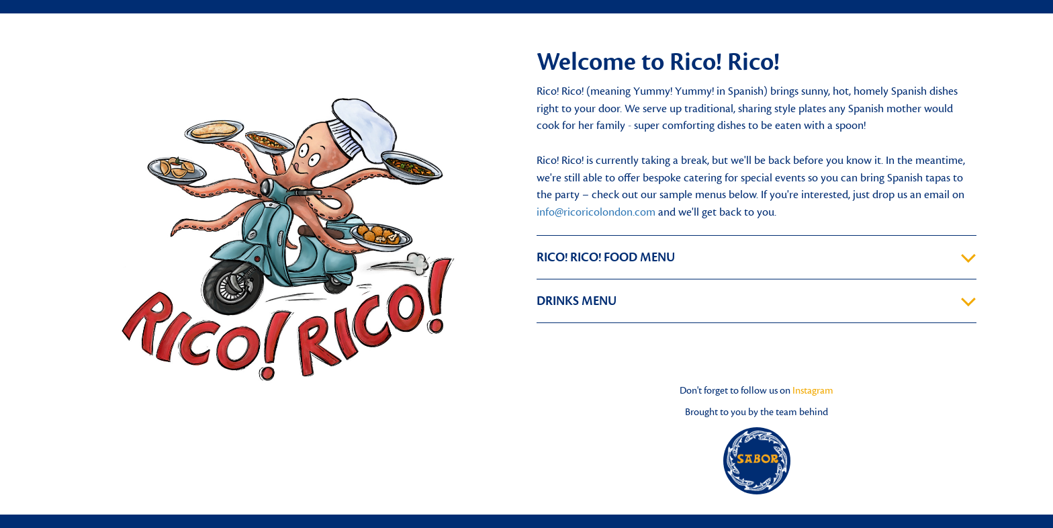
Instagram (812, 390)
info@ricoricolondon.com (596, 212)
